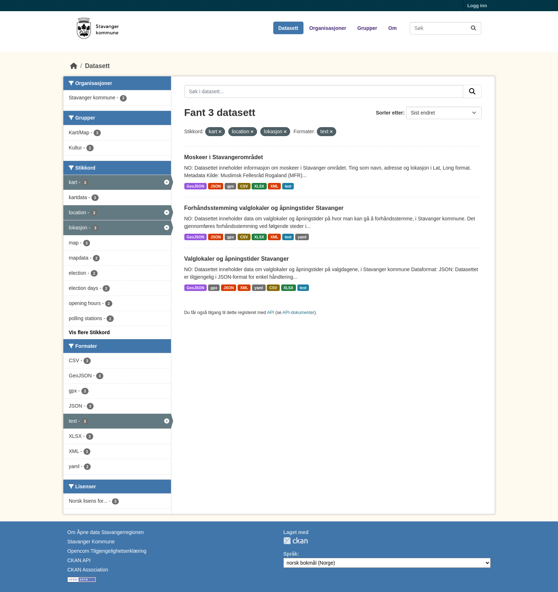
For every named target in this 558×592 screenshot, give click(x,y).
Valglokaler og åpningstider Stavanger (236, 259)
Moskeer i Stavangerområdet (223, 157)
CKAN (295, 540)
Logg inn (477, 5)
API (270, 312)
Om (392, 28)
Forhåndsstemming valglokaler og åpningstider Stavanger (264, 208)
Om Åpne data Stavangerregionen (105, 532)
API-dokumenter (299, 312)
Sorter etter (389, 113)
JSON (216, 186)
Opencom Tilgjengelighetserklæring (106, 551)
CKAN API (79, 560)
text (288, 186)
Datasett (288, 28)
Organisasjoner (327, 28)
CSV (244, 186)
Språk (290, 554)
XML (274, 186)
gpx (230, 186)
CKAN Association (87, 570)
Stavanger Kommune (91, 541)
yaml (302, 237)
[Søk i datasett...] (445, 28)
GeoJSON (195, 186)
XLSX (259, 186)
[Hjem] (73, 65)
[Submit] (473, 28)
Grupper (367, 28)
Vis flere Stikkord (89, 332)
